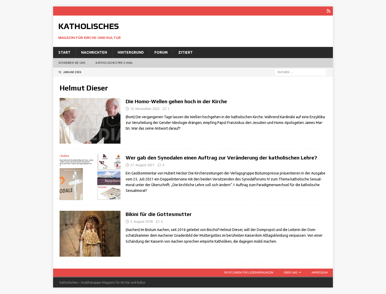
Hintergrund (131, 52)
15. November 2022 (145, 108)
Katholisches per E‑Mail (114, 62)
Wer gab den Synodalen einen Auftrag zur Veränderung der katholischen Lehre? (221, 157)
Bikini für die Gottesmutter (159, 214)
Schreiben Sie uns (71, 62)
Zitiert (185, 52)
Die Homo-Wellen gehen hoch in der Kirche (176, 101)
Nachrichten (94, 52)
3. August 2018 (141, 221)
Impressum (320, 272)
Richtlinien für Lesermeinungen (248, 272)
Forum (161, 52)
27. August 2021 (142, 165)
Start (64, 52)
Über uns (290, 272)
